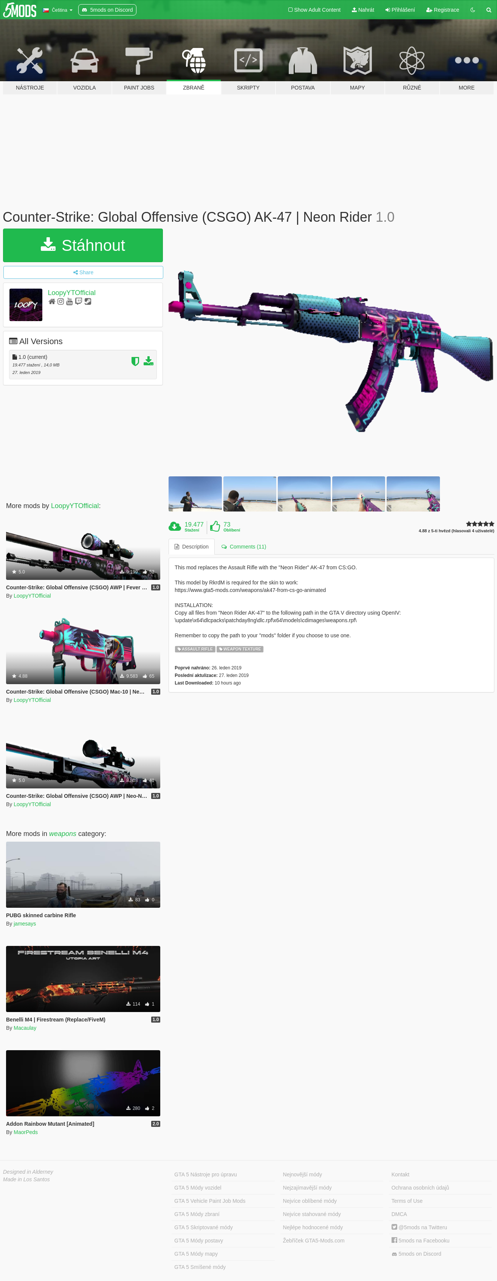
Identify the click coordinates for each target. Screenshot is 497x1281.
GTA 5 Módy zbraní (197, 1214)
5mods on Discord (416, 1254)
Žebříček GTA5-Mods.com (314, 1241)
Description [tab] (192, 547)
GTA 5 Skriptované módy (203, 1227)
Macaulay (25, 1028)
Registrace (442, 10)
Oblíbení (231, 530)
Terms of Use (407, 1201)
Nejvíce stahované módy (312, 1214)
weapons (62, 834)
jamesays (25, 924)
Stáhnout (83, 245)
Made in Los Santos (26, 1179)
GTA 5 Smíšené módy (200, 1267)
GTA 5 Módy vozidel (197, 1188)
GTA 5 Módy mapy (196, 1254)
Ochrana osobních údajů (420, 1188)
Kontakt (400, 1174)
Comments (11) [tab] (243, 547)
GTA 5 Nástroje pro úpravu (205, 1174)
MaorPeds (26, 1132)
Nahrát (363, 10)
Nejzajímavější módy (307, 1188)
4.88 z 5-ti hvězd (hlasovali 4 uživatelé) (456, 531)
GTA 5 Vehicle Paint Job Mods (209, 1201)
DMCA (399, 1214)
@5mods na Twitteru (419, 1227)
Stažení (192, 530)
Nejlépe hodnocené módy (313, 1227)
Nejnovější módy (302, 1174)
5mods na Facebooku (421, 1240)
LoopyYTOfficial (72, 293)
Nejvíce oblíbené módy (310, 1201)
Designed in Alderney (28, 1172)
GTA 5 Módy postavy (198, 1241)
